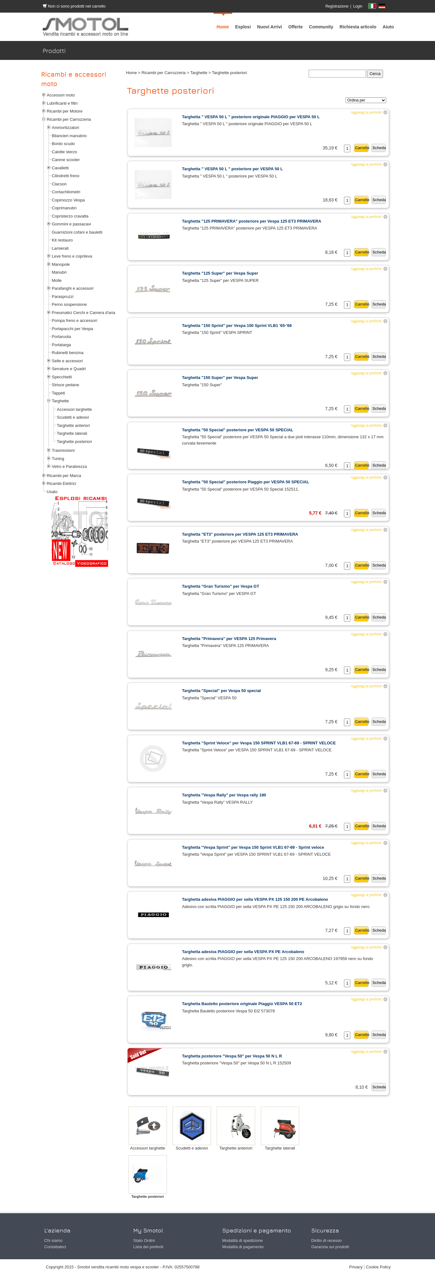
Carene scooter (66, 159)
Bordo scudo (63, 143)
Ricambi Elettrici (61, 483)
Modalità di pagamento (243, 1246)
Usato (52, 491)
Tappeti (58, 393)
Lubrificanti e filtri (62, 103)
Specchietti (62, 377)
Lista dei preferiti (148, 1246)
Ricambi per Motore (65, 111)
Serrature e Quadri (69, 368)
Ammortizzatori (65, 127)
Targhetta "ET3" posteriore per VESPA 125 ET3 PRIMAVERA (240, 534)
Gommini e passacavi (71, 224)
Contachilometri (66, 191)
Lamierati (60, 248)
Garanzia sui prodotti (330, 1246)
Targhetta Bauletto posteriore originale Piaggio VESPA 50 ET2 (242, 1003)
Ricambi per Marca (64, 475)
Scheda (379, 148)
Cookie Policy (378, 1267)
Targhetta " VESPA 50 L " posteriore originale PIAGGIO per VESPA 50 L (251, 116)
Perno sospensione (69, 304)
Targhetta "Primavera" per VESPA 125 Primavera (229, 638)
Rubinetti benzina (67, 352)
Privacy (356, 1267)
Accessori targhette (74, 409)
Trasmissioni (63, 450)
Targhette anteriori (73, 425)
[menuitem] (321, 27)
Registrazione (336, 6)
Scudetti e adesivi (73, 417)
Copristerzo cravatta (70, 216)
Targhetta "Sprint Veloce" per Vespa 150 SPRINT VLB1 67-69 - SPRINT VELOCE (259, 743)
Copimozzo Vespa (68, 200)
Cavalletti (60, 168)
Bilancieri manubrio (69, 135)
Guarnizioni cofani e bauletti (77, 232)
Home (131, 72)
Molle (57, 280)
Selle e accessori (67, 360)
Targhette (60, 401)
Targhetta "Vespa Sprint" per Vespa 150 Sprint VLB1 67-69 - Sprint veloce (253, 847)
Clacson (59, 184)
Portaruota (61, 336)
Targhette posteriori (74, 441)
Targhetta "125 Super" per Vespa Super (220, 273)
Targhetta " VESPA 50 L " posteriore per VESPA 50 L (232, 168)
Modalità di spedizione (242, 1240)
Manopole (61, 264)
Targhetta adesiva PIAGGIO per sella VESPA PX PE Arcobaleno (243, 951)
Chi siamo (53, 1240)
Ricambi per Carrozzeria (69, 119)
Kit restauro (62, 240)
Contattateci (55, 1246)
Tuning (58, 458)
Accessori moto (61, 95)
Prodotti (385, 50)
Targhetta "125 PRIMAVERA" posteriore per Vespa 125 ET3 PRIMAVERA (251, 221)
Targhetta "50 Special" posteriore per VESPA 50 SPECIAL (237, 430)
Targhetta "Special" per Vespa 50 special (221, 690)
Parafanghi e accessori (73, 288)
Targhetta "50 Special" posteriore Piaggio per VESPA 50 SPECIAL (245, 482)
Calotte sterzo (64, 151)
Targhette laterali (72, 433)
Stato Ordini (144, 1240)
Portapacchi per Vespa (72, 328)
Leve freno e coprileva (72, 256)
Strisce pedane (65, 384)
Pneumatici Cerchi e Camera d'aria (83, 312)
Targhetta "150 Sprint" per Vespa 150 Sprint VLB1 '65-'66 (237, 325)
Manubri (59, 272)
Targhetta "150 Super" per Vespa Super (220, 377)
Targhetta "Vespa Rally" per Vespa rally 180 (224, 795)
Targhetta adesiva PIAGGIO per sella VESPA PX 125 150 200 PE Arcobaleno (255, 899)
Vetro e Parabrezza (69, 466)
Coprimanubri (64, 208)
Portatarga (61, 344)
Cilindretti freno (65, 175)
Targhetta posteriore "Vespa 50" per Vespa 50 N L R (232, 1056)
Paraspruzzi (63, 296)
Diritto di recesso (326, 1240)
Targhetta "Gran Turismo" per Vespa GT (220, 586)
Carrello (362, 148)
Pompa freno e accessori (74, 320)
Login (357, 6)
